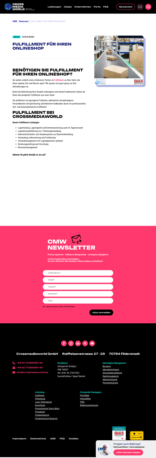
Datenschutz (38, 439)
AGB (53, 439)
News (17, 37)
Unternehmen (82, 7)
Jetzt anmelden (100, 313)
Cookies (73, 439)
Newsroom (23, 21)
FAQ (105, 7)
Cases (68, 7)
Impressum (19, 439)
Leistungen (54, 7)
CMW (15, 21)
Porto (97, 7)
